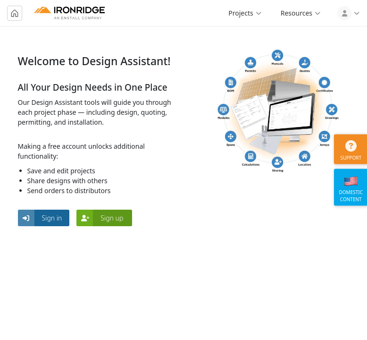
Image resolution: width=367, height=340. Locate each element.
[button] (44, 218)
